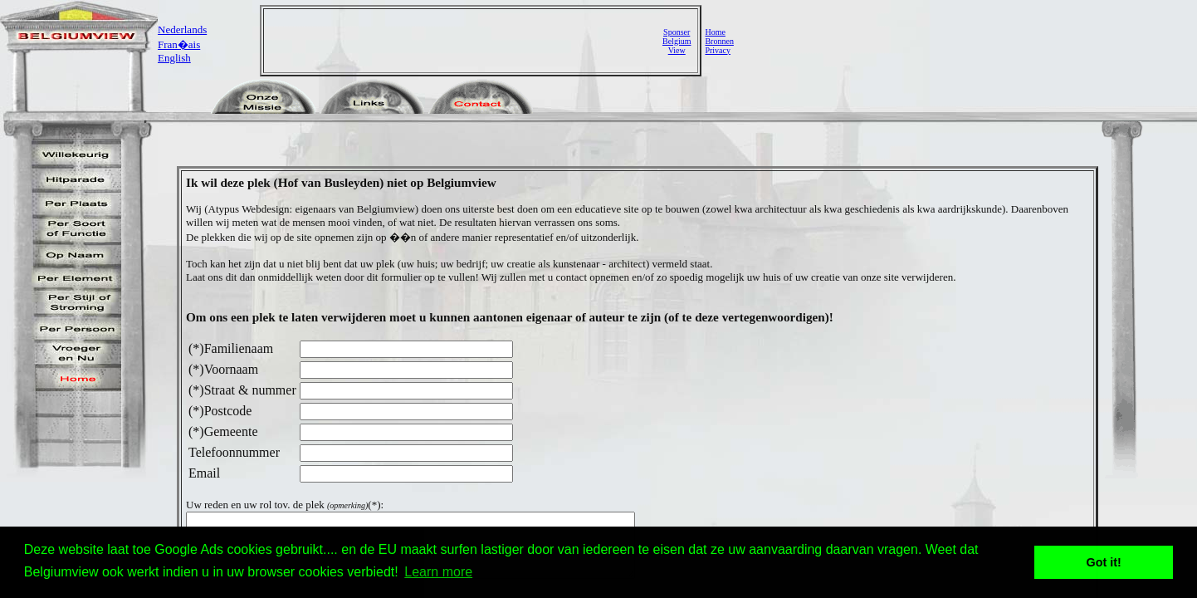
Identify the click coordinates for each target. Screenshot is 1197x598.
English (174, 57)
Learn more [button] (438, 572)
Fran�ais (179, 44)
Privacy (717, 50)
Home (715, 32)
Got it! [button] (1104, 562)
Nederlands (182, 29)
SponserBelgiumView (676, 41)
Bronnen (719, 41)
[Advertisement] (465, 41)
